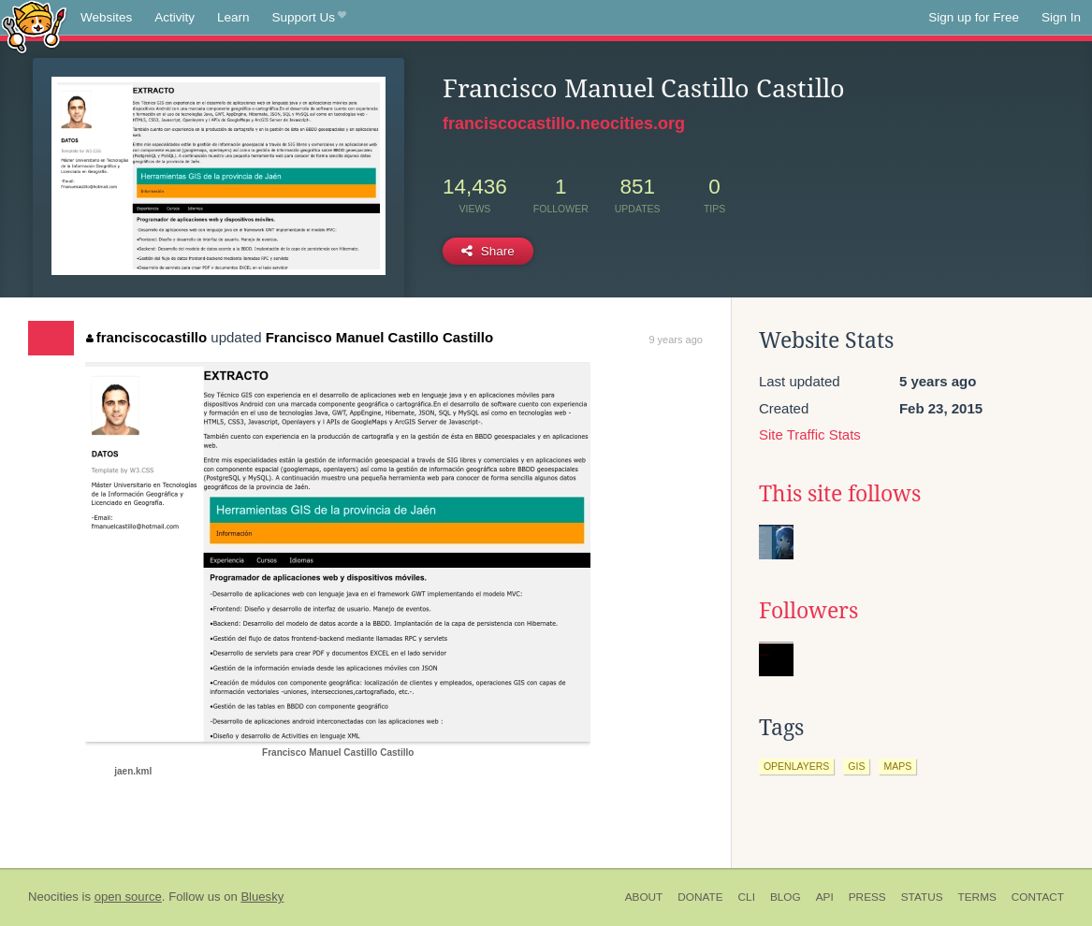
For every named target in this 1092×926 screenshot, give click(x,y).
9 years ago (675, 339)
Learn (233, 17)
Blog (785, 897)
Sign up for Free (973, 17)
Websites (106, 17)
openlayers (796, 766)
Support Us (309, 17)
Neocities (53, 897)
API (825, 897)
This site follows (840, 494)
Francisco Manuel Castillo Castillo (379, 337)
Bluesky (262, 897)
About (644, 897)
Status (922, 897)
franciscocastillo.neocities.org (564, 123)
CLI (746, 897)
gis (856, 766)
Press (867, 897)
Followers (808, 611)
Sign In (1061, 17)
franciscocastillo (146, 337)
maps (897, 766)
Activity (174, 17)
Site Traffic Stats (810, 434)
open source (128, 897)
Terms (977, 897)
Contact (1038, 897)
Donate (699, 897)
